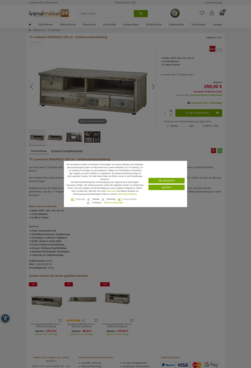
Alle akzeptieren (166, 180)
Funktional (96, 203)
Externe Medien (130, 199)
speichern (166, 187)
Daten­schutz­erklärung (127, 194)
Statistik (95, 199)
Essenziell (80, 199)
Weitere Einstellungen (113, 203)
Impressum (111, 191)
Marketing (111, 199)
